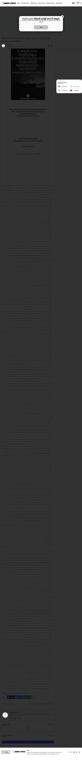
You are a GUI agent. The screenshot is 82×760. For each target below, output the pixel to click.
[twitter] (72, 752)
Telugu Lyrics (25, 3)
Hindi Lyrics (33, 3)
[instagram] (77, 752)
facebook (64, 86)
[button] (73, 3)
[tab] (18, 3)
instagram (64, 90)
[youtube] (74, 752)
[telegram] (79, 752)
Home (18, 3)
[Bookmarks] (77, 3)
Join (41, 27)
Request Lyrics (50, 3)
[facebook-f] (69, 752)
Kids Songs (41, 3)
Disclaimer (59, 3)
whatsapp (76, 86)
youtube (76, 90)
